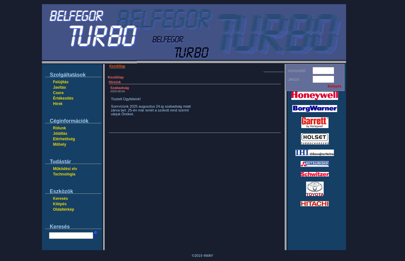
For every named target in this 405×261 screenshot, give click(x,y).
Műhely (59, 144)
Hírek (58, 104)
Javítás (59, 87)
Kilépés (60, 204)
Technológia (64, 174)
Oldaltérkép (63, 209)
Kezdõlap (117, 66)
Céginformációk (69, 121)
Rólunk (59, 128)
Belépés (335, 86)
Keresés (60, 198)
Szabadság (119, 88)
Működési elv (65, 169)
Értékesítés (63, 98)
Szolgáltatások (68, 74)
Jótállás (60, 133)
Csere (58, 93)
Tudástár (60, 161)
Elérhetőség (64, 139)
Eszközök (61, 191)
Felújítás (61, 82)
